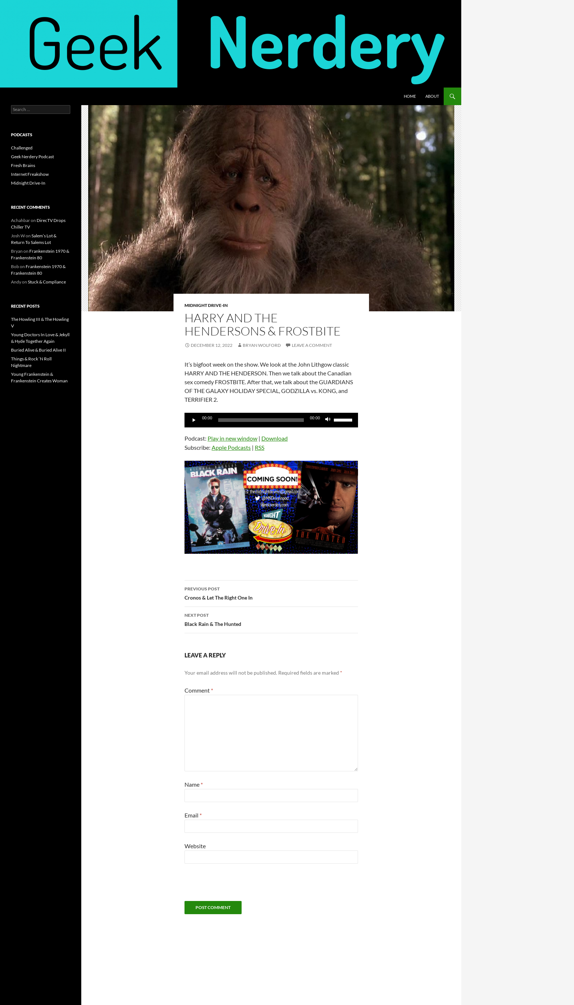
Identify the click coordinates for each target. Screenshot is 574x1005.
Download (274, 438)
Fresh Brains (23, 165)
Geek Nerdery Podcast (32, 156)
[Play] (194, 420)
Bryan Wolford (262, 345)
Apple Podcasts (231, 447)
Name (193, 784)
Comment (198, 690)
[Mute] (328, 420)
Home (410, 96)
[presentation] (240, 886)
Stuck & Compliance (47, 282)
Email (193, 815)
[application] (271, 420)
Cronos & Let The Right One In (271, 593)
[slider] (261, 420)
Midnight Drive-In (206, 305)
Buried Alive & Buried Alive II (38, 350)
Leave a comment (312, 345)
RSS (259, 447)
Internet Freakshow (30, 174)
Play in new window (232, 438)
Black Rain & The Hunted (271, 619)
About (432, 96)
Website (195, 845)
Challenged (22, 148)
